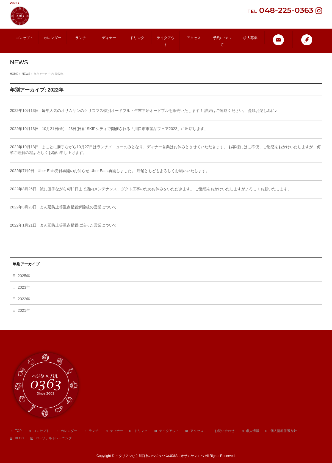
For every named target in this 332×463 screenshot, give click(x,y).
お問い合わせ (224, 431)
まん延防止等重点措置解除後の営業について (78, 207)
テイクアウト (169, 431)
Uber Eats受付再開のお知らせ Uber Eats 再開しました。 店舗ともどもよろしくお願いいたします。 (124, 171)
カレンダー (69, 431)
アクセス (196, 431)
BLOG (19, 438)
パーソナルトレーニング (53, 438)
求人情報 (252, 431)
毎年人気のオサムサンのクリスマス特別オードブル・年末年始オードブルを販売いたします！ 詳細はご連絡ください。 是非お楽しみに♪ (159, 110)
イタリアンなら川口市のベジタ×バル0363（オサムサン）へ (159, 456)
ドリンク (141, 431)
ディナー (116, 431)
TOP (18, 431)
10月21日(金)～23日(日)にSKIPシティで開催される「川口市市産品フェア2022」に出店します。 (125, 128)
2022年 (24, 299)
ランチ (94, 431)
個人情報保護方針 (283, 431)
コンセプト (41, 431)
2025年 (24, 276)
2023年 (24, 287)
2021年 (24, 310)
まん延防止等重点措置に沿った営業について (78, 225)
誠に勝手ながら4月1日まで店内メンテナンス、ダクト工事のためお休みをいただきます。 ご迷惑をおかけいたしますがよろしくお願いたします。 (165, 189)
